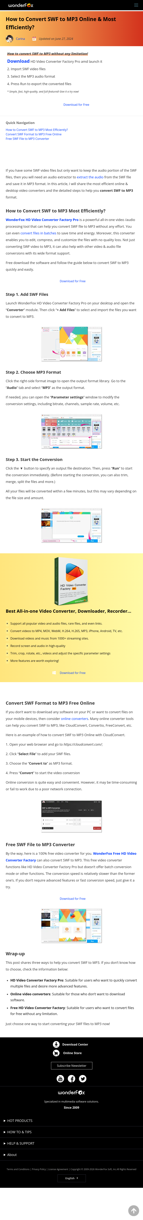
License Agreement (58, 1201)
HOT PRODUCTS (19, 1153)
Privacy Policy (39, 1201)
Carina (20, 39)
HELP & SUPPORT (20, 1175)
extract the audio (90, 198)
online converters (74, 747)
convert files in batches (38, 254)
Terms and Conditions (18, 1201)
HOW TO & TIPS (19, 1164)
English (70, 1210)
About (12, 1187)
